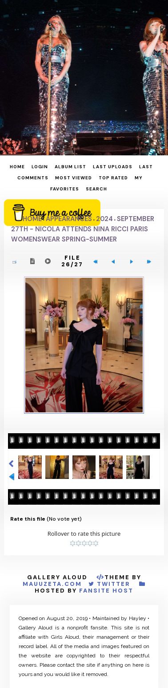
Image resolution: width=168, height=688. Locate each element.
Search (96, 189)
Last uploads (112, 167)
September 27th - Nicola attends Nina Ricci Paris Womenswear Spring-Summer (82, 229)
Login (40, 167)
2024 (104, 218)
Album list (70, 167)
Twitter (113, 584)
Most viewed (73, 178)
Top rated (113, 178)
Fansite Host (106, 590)
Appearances (69, 218)
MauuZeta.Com (52, 584)
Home (17, 167)
